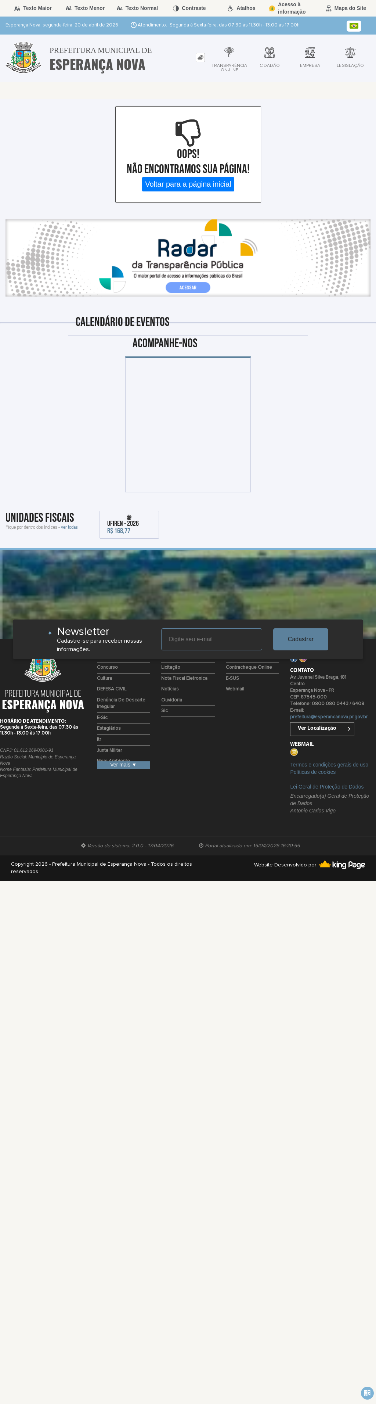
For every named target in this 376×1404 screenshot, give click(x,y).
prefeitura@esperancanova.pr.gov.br (329, 717)
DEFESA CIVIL (111, 689)
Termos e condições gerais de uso (329, 765)
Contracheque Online (249, 667)
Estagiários (109, 728)
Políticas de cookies (313, 772)
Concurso (107, 667)
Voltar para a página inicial (188, 184)
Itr (99, 739)
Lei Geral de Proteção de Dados (327, 787)
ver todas (69, 527)
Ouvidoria (171, 700)
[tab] (200, 57)
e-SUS (232, 678)
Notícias (170, 689)
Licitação (170, 667)
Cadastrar (301, 639)
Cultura (104, 678)
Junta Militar (109, 750)
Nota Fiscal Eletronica (184, 678)
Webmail (235, 689)
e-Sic (102, 717)
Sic (164, 710)
